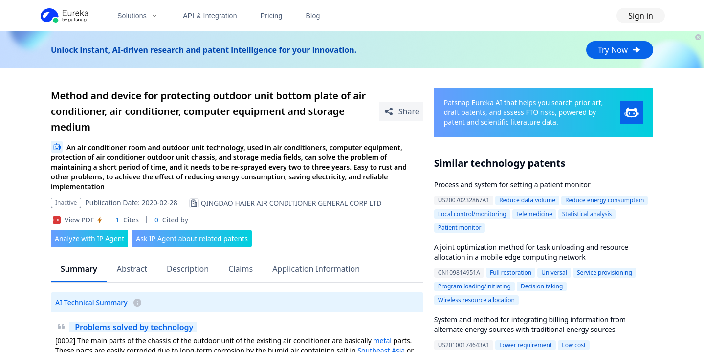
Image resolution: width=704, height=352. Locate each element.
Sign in (640, 15)
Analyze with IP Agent (89, 238)
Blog (313, 16)
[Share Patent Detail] (401, 111)
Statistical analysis (587, 214)
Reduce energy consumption (604, 200)
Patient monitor (460, 227)
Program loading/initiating (474, 286)
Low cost (574, 345)
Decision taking (542, 286)
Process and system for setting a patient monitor (512, 184)
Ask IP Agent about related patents (192, 238)
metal (382, 340)
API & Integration (210, 16)
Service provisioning (604, 272)
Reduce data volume (527, 200)
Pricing (272, 16)
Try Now (619, 49)
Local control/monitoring (472, 214)
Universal (554, 272)
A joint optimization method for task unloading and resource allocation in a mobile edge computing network (531, 252)
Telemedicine (534, 214)
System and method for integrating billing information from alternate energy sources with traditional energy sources (530, 324)
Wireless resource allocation (476, 300)
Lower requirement (525, 345)
